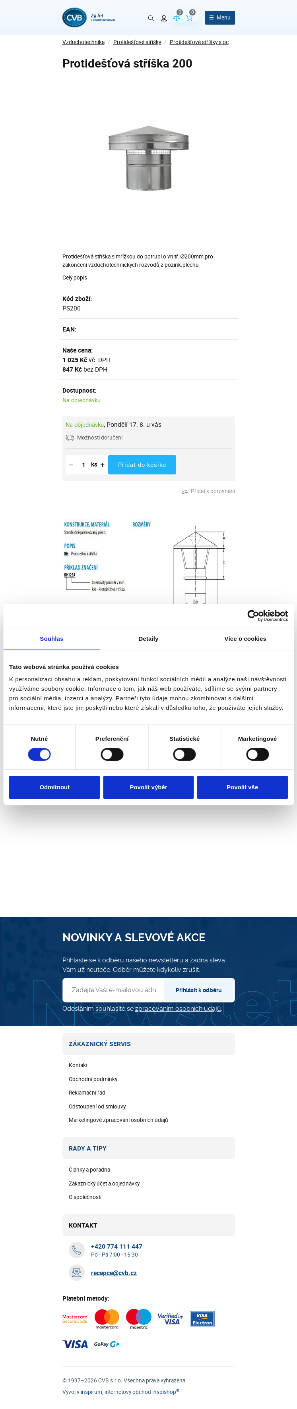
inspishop (165, 1392)
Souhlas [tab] (51, 638)
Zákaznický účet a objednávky (104, 1183)
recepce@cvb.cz (114, 1272)
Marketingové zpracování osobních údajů (118, 1120)
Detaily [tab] (149, 638)
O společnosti (85, 1197)
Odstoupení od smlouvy (97, 1106)
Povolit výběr (148, 787)
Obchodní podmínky (93, 1079)
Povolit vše (242, 787)
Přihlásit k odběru (199, 990)
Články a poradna (89, 1169)
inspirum (91, 1392)
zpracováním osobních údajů (178, 1008)
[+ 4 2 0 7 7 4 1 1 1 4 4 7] (116, 1246)
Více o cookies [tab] (245, 638)
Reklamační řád (87, 1092)
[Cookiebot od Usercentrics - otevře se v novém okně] (253, 616)
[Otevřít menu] (220, 18)
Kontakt (78, 1065)
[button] (94, 437)
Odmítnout (54, 787)
